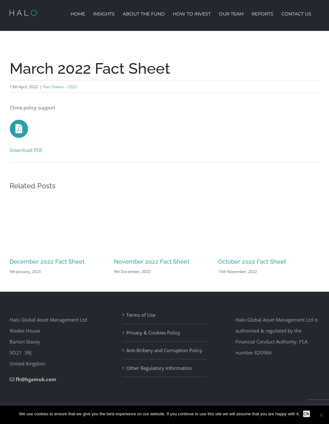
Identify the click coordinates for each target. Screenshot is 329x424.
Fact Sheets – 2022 (60, 87)
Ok (306, 413)
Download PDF (26, 150)
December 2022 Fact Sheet (47, 261)
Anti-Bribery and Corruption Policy (164, 350)
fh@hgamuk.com (36, 379)
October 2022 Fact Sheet (252, 261)
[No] (321, 415)
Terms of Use (141, 315)
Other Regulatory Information (159, 368)
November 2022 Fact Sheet (151, 261)
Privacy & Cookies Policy (153, 332)
